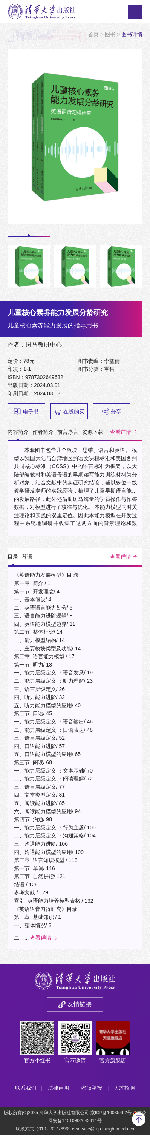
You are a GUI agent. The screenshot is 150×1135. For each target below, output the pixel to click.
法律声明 (58, 1088)
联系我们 (25, 1088)
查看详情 (120, 432)
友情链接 (79, 1004)
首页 (93, 34)
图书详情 (131, 34)
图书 (110, 34)
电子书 (26, 411)
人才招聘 (124, 1088)
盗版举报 (91, 1088)
